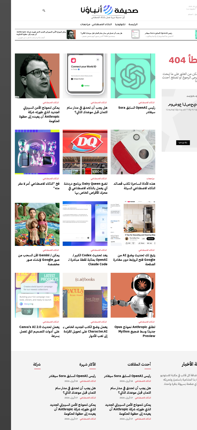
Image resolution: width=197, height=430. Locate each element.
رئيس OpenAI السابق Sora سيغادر (147, 33)
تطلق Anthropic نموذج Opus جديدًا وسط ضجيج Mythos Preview (123, 331)
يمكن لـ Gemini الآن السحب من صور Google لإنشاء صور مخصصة (27, 260)
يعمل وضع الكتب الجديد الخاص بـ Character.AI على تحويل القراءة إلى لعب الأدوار (74, 331)
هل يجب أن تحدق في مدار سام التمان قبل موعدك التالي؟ (90, 33)
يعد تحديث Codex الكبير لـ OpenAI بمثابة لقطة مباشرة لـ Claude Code (76, 260)
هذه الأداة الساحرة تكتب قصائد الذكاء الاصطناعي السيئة (123, 186)
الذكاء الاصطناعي (135, 102)
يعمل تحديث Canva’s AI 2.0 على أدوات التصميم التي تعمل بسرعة (28, 331)
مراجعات (139, 179)
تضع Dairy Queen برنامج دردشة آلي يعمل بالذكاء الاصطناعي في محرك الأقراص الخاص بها (74, 188)
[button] (33, 10)
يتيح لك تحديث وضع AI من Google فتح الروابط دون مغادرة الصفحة (123, 260)
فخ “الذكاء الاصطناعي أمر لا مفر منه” (27, 186)
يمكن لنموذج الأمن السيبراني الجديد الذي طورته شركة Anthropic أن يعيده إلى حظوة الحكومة (30, 32)
